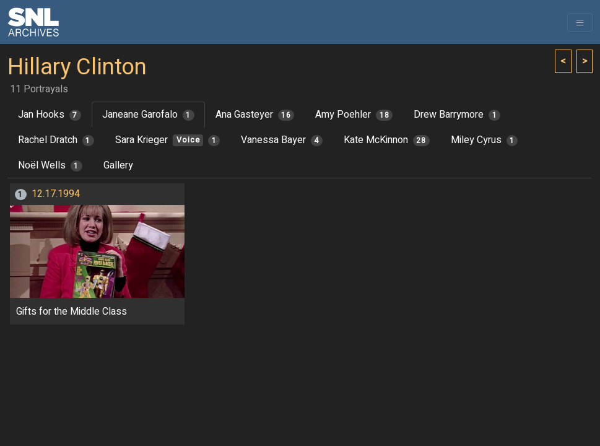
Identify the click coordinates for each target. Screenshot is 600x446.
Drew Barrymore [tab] (457, 114)
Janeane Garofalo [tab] (148, 114)
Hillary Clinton (77, 67)
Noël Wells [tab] (50, 165)
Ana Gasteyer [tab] (255, 114)
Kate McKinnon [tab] (387, 140)
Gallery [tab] (118, 165)
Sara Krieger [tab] (167, 140)
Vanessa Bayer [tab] (282, 140)
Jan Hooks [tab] (49, 114)
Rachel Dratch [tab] (56, 140)
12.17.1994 (56, 193)
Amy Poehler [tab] (354, 114)
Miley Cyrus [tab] (484, 140)
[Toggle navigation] (580, 22)
